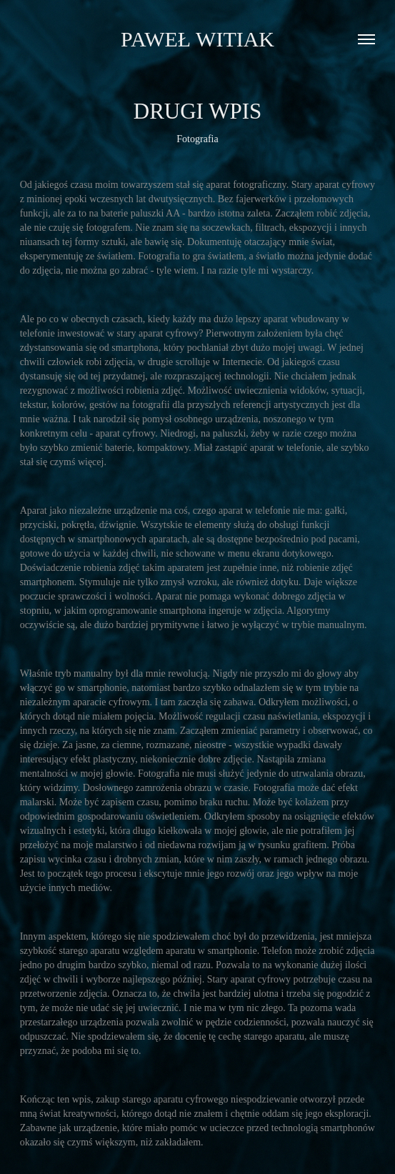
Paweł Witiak (197, 39)
